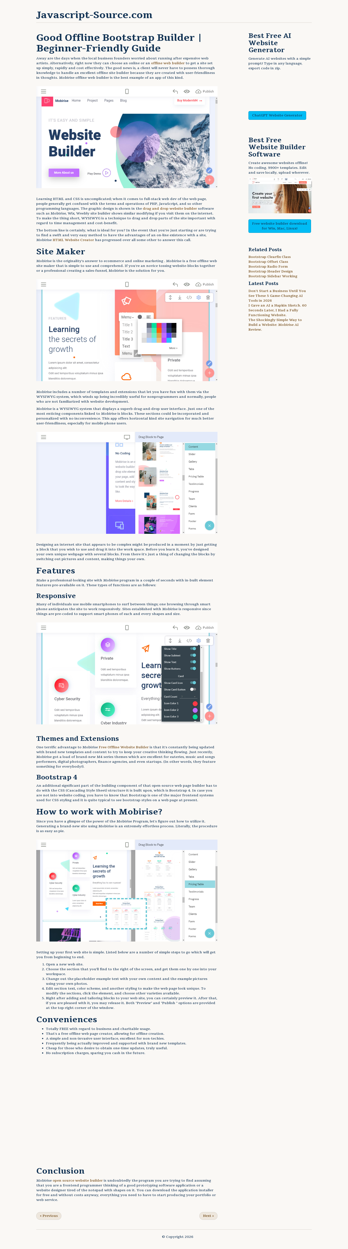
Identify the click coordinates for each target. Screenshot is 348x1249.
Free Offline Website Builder (124, 747)
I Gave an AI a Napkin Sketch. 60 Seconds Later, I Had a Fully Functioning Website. (277, 310)
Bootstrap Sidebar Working (272, 276)
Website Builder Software (276, 151)
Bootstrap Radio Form (268, 266)
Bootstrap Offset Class (268, 261)
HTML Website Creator (73, 240)
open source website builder (78, 1180)
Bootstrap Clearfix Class (269, 257)
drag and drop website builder (170, 208)
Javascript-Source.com (94, 14)
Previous (49, 1215)
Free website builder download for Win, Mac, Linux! (279, 226)
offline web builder (168, 63)
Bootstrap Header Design (270, 271)
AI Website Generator (269, 43)
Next (208, 1215)
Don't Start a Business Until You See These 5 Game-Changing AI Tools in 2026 (277, 296)
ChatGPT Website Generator (277, 115)
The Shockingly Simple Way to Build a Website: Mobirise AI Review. (275, 325)
